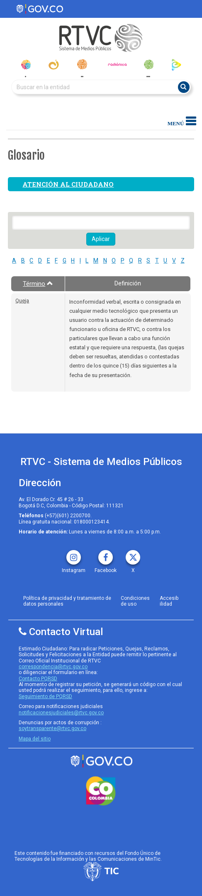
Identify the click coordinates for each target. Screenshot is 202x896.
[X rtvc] (133, 554)
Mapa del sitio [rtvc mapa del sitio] (35, 739)
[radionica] (117, 64)
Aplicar (101, 239)
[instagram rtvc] (73, 554)
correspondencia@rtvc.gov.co (53, 667)
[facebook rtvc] (105, 554)
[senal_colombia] (25, 64)
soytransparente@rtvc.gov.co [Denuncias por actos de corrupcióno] (52, 728)
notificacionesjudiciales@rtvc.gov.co (61, 713)
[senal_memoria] (148, 64)
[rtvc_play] (176, 64)
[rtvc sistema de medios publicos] (101, 761)
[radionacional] (82, 64)
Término (38, 283)
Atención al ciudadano (68, 184)
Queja (22, 300)
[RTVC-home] (101, 38)
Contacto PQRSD (38, 679)
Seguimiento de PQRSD (45, 696)
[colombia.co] (101, 791)
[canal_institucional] (54, 64)
